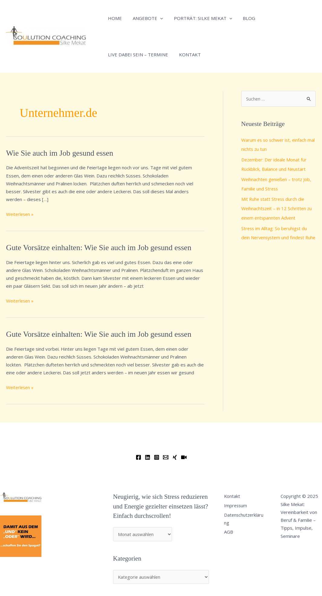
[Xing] (174, 457)
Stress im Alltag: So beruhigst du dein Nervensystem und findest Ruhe (274, 235)
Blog (243, 18)
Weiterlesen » (20, 213)
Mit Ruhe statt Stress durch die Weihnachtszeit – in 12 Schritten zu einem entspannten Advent (277, 207)
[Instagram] (156, 457)
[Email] (165, 457)
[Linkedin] (147, 457)
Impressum (237, 506)
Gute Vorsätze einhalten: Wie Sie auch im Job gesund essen (99, 247)
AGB (230, 532)
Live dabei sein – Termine (137, 54)
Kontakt (187, 54)
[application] (157, 18)
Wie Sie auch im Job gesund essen (60, 153)
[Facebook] (138, 457)
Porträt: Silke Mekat (198, 18)
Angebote (145, 18)
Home (114, 18)
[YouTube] (184, 457)
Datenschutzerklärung (246, 519)
